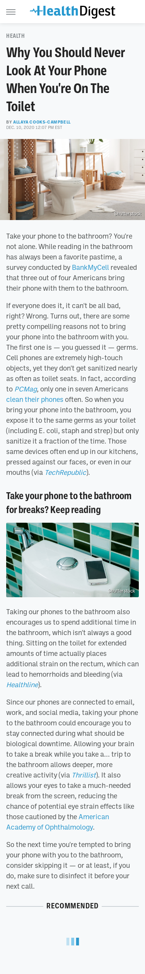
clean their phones (34, 399)
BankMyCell (90, 267)
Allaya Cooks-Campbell (42, 122)
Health (15, 36)
